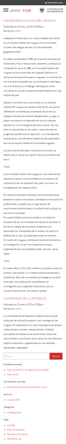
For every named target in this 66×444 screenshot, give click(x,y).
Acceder (11, 425)
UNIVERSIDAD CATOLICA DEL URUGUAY (30, 20)
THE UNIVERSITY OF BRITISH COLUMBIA (28, 370)
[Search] (27, 356)
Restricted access (54, 2)
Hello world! (13, 374)
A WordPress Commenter (19, 387)
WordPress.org (14, 438)
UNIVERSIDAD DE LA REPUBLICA (25, 298)
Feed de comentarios (17, 434)
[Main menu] (5, 10)
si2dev (18, 30)
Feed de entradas (16, 429)
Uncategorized (14, 412)
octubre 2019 (13, 399)
